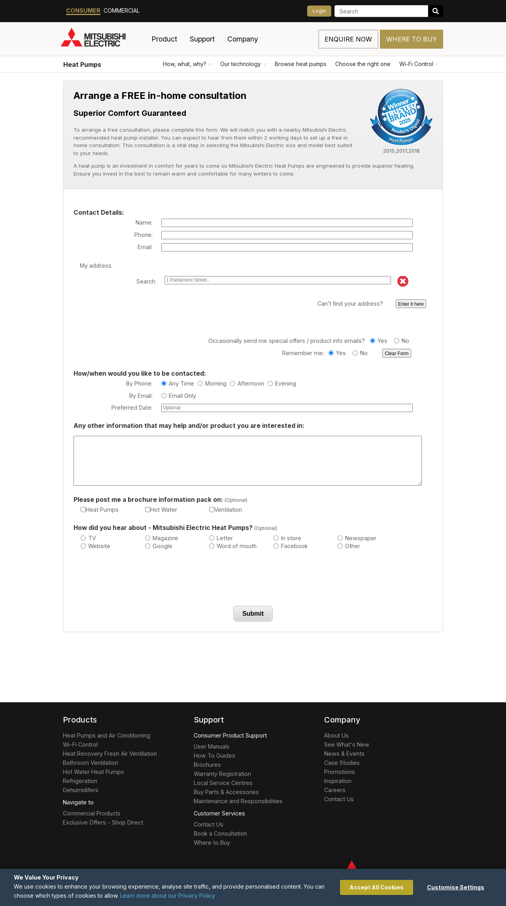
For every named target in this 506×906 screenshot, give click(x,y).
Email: (145, 247)
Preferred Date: (132, 407)
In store (287, 538)
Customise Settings (455, 887)
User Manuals (212, 746)
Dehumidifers (80, 790)
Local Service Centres (223, 782)
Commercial (122, 10)
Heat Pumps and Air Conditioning (106, 735)
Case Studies (342, 762)
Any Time (177, 383)
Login (319, 11)
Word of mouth (233, 546)
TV (88, 538)
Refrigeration (80, 780)
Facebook (291, 546)
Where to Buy (411, 39)
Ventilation (225, 509)
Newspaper (357, 538)
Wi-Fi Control (418, 64)
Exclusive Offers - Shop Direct (103, 822)
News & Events (344, 753)
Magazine (161, 538)
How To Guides (214, 755)
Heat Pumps (82, 64)
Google (158, 546)
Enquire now (348, 39)
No (401, 340)
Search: (146, 281)
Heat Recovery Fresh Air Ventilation (110, 753)
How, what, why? (187, 64)
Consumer (83, 10)
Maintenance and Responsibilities (238, 801)
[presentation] (253, 579)
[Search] (381, 11)
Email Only (178, 395)
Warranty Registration (222, 773)
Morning (212, 383)
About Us (336, 735)
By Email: (141, 395)
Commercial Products (92, 813)
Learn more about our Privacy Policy (167, 895)
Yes (378, 340)
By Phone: (139, 383)
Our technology (243, 64)
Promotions (339, 771)
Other (349, 546)
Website (95, 546)
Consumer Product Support (230, 735)
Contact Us (208, 824)
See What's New (346, 744)
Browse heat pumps (301, 64)
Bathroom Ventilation (90, 762)
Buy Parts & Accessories (226, 792)
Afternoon (247, 383)
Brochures (207, 764)
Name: (144, 222)
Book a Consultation (220, 833)
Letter (221, 538)
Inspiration (337, 780)
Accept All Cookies (376, 887)
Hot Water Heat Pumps (93, 771)
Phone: (143, 234)
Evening (282, 383)
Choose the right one (363, 64)
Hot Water (161, 509)
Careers (335, 790)
